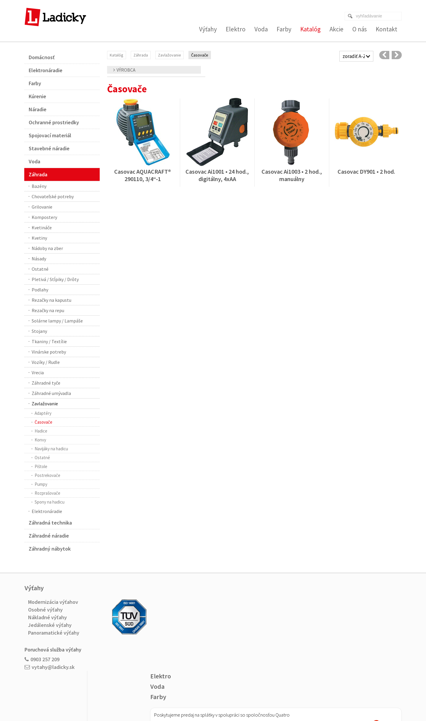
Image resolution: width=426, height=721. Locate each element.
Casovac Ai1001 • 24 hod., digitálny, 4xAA (217, 175)
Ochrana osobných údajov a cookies (252, 698)
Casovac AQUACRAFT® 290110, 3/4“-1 (143, 175)
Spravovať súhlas (298, 698)
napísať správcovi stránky (201, 698)
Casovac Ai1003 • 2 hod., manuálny (292, 175)
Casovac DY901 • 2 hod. (366, 171)
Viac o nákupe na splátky (241, 655)
